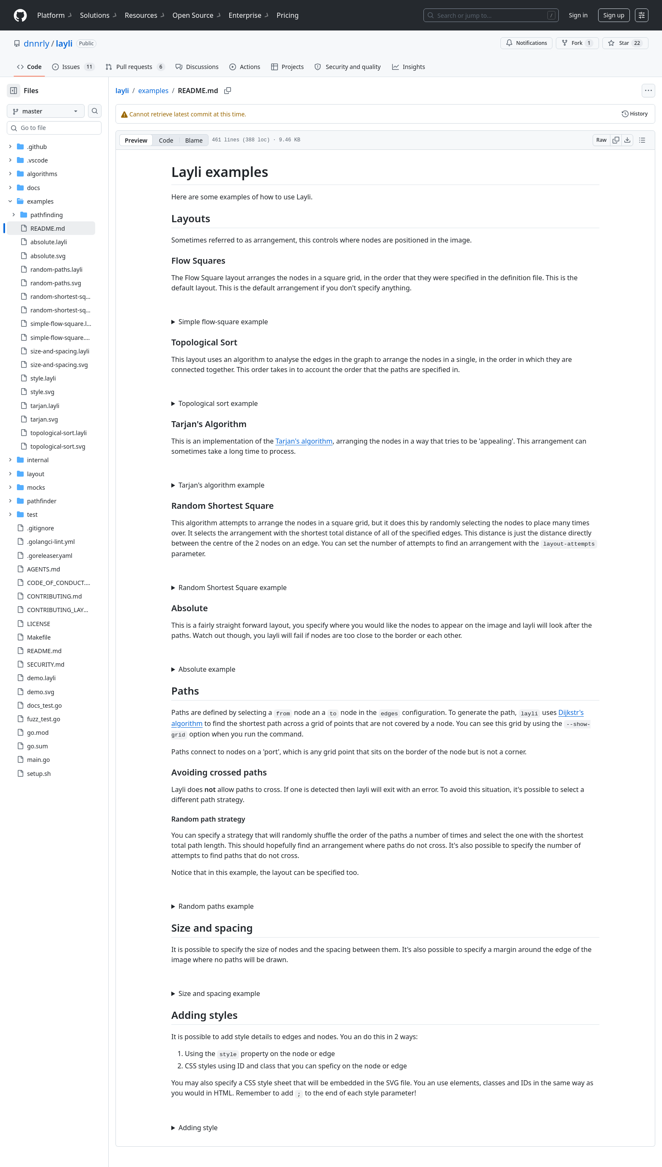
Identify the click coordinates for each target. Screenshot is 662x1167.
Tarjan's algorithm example (235, 485)
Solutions (99, 15)
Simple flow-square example (237, 321)
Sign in (578, 15)
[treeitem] (64, 228)
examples (180, 90)
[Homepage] (20, 15)
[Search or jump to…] (491, 15)
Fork (577, 43)
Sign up (614, 15)
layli (64, 43)
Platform (55, 15)
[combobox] (71, 127)
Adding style (211, 1127)
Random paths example (229, 906)
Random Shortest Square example (246, 587)
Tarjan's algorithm (317, 441)
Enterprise (249, 15)
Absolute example (220, 669)
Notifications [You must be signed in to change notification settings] (526, 43)
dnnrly (36, 43)
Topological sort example (232, 403)
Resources (145, 15)
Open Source (197, 15)
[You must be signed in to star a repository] (625, 43)
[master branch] (59, 111)
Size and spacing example (233, 993)
